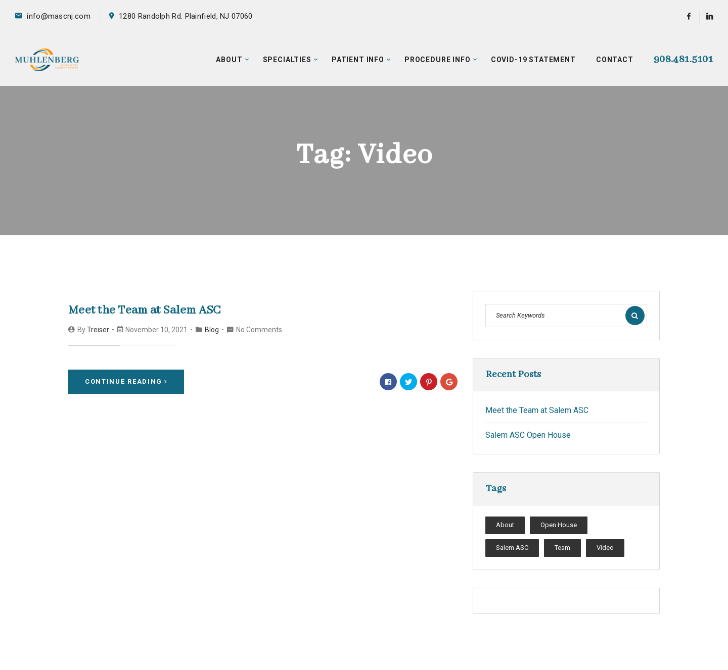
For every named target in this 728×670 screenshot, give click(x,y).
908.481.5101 (683, 59)
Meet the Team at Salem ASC (144, 310)
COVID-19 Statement (533, 60)
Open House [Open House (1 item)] (558, 525)
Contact (614, 60)
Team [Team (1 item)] (562, 547)
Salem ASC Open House (528, 435)
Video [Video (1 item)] (605, 547)
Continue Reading (126, 381)
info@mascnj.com (58, 16)
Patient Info (358, 60)
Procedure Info (437, 60)
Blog (212, 330)
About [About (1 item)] (505, 525)
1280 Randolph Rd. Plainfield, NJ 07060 (185, 16)
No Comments (259, 330)
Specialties (287, 60)
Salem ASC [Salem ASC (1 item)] (512, 547)
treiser (98, 330)
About (229, 60)
